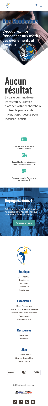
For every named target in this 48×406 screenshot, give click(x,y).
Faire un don (24, 316)
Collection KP (24, 276)
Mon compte (24, 361)
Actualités (24, 338)
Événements (24, 335)
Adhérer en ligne (24, 222)
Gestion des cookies (24, 358)
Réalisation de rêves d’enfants (24, 312)
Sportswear (24, 290)
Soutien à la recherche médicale (24, 309)
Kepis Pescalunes (24, 306)
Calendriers (24, 286)
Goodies (24, 283)
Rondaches (24, 280)
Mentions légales (24, 354)
